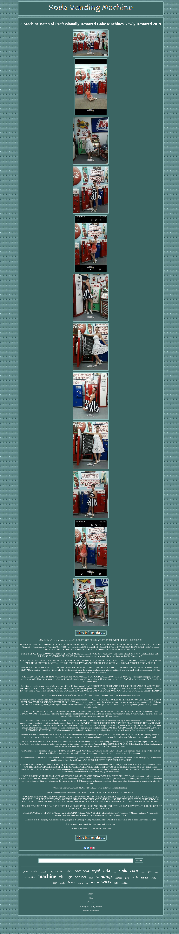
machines (124, 883)
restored (43, 872)
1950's (153, 878)
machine (47, 876)
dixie (135, 877)
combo (143, 872)
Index (90, 894)
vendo (106, 882)
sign (87, 883)
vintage (65, 876)
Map (91, 898)
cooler (62, 883)
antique (80, 883)
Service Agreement (91, 910)
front (25, 871)
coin (55, 882)
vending (104, 876)
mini (127, 878)
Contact (91, 902)
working (118, 878)
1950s (91, 878)
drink (69, 871)
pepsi (96, 871)
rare (114, 872)
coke (59, 870)
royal (156, 872)
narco (95, 882)
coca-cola (82, 871)
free (150, 871)
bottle (71, 882)
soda (123, 870)
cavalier (30, 877)
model (144, 877)
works (51, 872)
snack (34, 871)
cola (106, 870)
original (80, 877)
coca (134, 870)
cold (116, 882)
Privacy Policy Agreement (91, 906)
